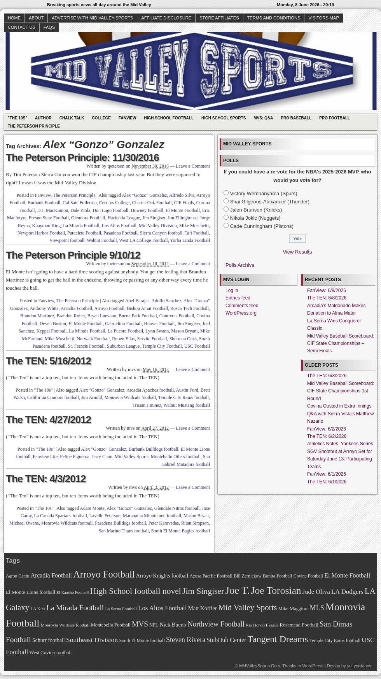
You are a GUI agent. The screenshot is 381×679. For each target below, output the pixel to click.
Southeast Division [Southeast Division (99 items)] (92, 640)
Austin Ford (187, 390)
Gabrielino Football (123, 323)
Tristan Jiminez (147, 405)
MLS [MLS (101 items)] (317, 608)
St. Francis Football (86, 346)
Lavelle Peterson (105, 515)
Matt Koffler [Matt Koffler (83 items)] (202, 608)
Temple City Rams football (183, 397)
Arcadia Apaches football (150, 390)
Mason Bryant (184, 331)
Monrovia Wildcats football (130, 397)
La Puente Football (125, 331)
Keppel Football (52, 331)
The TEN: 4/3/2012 (46, 479)
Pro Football (334, 118)
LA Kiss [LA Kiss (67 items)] (37, 608)
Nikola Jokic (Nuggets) (255, 218)
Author (43, 118)
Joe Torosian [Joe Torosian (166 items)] (276, 590)
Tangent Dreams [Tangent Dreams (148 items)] (278, 639)
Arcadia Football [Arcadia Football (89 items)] (51, 575)
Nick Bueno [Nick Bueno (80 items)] (172, 624)
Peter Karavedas (164, 523)
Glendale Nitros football (177, 508)
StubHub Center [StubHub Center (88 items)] (226, 640)
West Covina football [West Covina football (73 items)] (51, 652)
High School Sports (223, 118)
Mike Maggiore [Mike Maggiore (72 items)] (293, 608)
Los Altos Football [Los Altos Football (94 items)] (162, 608)
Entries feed (237, 298)
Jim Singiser (153, 217)
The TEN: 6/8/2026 (326, 298)
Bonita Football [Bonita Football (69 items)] (277, 576)
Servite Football (152, 338)
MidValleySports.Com (259, 665)
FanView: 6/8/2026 (326, 290)
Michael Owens (24, 523)
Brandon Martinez (37, 315)
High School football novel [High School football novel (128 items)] (135, 591)
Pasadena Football (120, 233)
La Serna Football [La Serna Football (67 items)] (121, 608)
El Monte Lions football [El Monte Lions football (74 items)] (30, 592)
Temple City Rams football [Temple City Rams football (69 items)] (334, 640)
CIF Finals (184, 202)
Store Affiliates (219, 18)
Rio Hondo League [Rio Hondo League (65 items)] (262, 625)
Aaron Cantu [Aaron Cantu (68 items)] (17, 576)
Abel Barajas (137, 300)
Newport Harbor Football (41, 233)
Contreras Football (176, 315)
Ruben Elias (123, 338)
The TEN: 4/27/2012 (48, 419)
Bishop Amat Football (147, 308)
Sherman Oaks (183, 338)
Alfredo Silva (181, 195)
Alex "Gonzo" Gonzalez (144, 195)
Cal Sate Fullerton (79, 202)
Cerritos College (114, 202)
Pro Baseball (296, 118)
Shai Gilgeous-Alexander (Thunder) (270, 202)
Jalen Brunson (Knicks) (256, 210)
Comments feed (242, 305)
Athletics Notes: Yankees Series (340, 443)
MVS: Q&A (263, 118)
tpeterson (115, 166)
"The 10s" (17, 118)
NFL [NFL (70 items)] (153, 625)
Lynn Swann (157, 331)
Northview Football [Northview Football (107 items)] (216, 624)
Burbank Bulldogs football (153, 449)
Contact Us (21, 27)
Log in (231, 290)
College (101, 118)
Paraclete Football (84, 233)
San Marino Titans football (124, 531)
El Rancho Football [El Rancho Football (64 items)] (73, 592)
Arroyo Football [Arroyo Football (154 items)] (104, 574)
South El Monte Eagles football (180, 531)
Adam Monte (92, 508)
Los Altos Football (119, 225)
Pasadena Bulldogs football (120, 523)
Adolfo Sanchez (167, 300)
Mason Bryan (196, 515)
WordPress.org (241, 313)
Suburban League (123, 346)
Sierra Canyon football (161, 233)
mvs (132, 369)
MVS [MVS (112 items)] (140, 624)
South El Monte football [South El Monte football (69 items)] (141, 640)
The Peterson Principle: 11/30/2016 (82, 157)
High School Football (169, 118)
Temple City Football (162, 346)
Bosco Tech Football (189, 308)
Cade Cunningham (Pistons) (262, 226)
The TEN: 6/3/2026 (326, 375)
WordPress (312, 665)
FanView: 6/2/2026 (326, 429)
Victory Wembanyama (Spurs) (263, 193)
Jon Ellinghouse (182, 217)
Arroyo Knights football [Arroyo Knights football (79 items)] (162, 576)
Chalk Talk (71, 118)
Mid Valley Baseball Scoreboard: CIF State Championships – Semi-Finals (340, 343)
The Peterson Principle (34, 126)
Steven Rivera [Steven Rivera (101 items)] (185, 640)
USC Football (197, 346)
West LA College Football (143, 240)
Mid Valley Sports (132, 456)
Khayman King (46, 225)
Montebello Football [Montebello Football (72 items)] (111, 625)
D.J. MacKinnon (52, 210)
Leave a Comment (193, 166)
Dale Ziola (80, 210)
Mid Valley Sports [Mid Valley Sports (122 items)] (247, 607)
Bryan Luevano (101, 315)
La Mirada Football (81, 225)
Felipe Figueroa (74, 456)
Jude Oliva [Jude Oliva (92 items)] (316, 591)
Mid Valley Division (158, 225)
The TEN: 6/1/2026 (326, 482)
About (36, 18)
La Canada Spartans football (60, 515)
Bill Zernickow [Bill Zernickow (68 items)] (247, 576)
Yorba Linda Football (190, 240)
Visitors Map (323, 18)
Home (14, 18)
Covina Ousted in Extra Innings (339, 406)
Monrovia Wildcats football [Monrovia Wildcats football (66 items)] (65, 625)
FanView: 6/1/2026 (326, 474)
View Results (297, 252)
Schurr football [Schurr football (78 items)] (48, 640)
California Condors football (53, 397)
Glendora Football (88, 217)
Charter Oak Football (152, 202)
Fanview (127, 118)
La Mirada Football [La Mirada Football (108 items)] (75, 608)
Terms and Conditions (274, 18)
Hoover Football (159, 323)
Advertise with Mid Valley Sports (92, 18)
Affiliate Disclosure (166, 18)
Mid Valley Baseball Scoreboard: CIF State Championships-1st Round (340, 391)
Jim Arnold (91, 397)
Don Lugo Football (110, 210)
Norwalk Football (93, 338)
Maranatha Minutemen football (152, 515)
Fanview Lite (45, 456)
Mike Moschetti (194, 225)
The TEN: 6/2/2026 (326, 436)
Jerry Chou (102, 456)
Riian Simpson (195, 523)
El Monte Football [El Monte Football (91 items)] (347, 575)
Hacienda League (123, 217)
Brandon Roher (71, 315)
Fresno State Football (49, 217)
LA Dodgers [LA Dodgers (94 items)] (347, 591)
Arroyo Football (109, 308)
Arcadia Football (76, 308)
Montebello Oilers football (176, 456)
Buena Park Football (138, 315)
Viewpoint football (66, 240)
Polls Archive (239, 265)
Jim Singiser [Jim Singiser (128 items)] (203, 591)
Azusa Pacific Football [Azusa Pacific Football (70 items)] (211, 576)
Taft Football (197, 233)
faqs (49, 27)
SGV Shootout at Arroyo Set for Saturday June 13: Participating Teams (339, 459)
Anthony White (44, 308)
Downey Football (147, 210)
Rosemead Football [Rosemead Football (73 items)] (299, 625)
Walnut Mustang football (186, 405)
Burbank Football (44, 202)
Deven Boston (53, 323)
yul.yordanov (359, 665)
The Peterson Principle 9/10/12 (73, 255)
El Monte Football (183, 210)
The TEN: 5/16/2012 (48, 361)
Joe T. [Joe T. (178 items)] (237, 590)
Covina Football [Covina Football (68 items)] (308, 576)
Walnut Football (102, 240)
